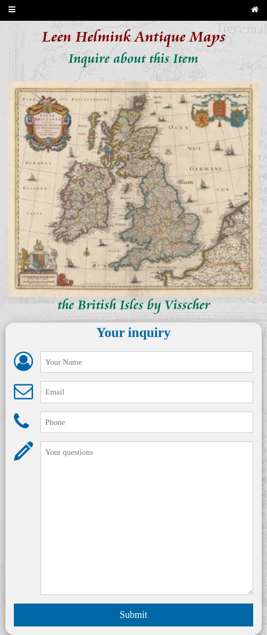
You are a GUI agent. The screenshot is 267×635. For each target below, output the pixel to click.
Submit (133, 614)
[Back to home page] (254, 10)
